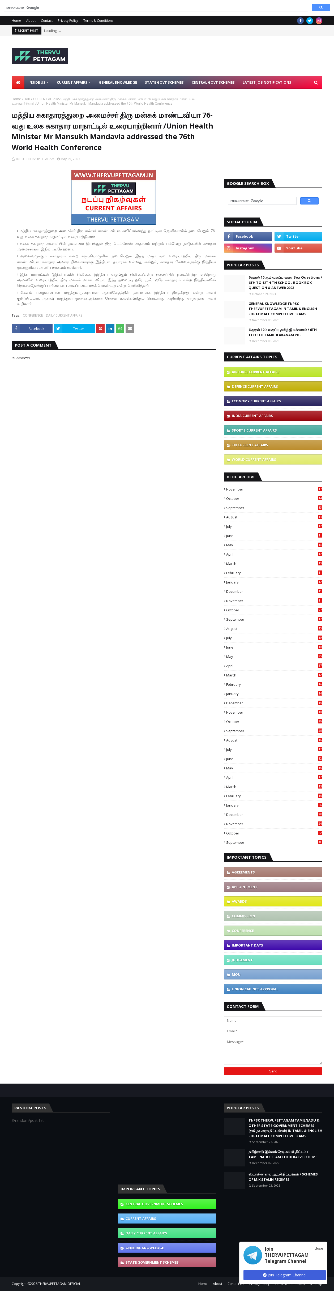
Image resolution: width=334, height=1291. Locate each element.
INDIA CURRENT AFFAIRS (252, 415)
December (274, 591)
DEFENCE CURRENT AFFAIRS (255, 386)
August (274, 517)
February (274, 572)
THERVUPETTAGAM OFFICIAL (59, 1283)
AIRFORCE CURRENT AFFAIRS (256, 371)
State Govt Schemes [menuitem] (164, 82)
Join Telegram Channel (284, 1274)
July (274, 526)
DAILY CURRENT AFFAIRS (42, 99)
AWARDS (239, 901)
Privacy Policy (68, 20)
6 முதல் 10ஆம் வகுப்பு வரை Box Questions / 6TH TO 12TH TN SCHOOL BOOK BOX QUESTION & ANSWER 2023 (285, 282)
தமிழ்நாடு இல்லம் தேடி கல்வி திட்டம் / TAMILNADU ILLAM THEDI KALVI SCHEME (283, 1154)
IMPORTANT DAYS (247, 945)
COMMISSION (243, 916)
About (31, 20)
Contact (47, 20)
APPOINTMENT (245, 886)
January (274, 582)
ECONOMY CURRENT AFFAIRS (256, 401)
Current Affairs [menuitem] (72, 82)
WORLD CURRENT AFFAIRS (254, 459)
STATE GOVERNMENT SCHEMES (152, 1262)
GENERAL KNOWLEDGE (145, 1247)
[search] (155, 7)
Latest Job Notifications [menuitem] (267, 82)
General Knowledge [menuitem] (118, 82)
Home (16, 20)
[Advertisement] (225, 56)
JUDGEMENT (242, 959)
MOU (236, 974)
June (274, 535)
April (274, 554)
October (274, 498)
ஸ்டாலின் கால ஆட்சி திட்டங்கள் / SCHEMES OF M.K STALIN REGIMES (283, 1177)
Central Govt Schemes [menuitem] (213, 82)
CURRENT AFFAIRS (141, 1218)
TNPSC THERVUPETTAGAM (34, 159)
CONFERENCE (33, 315)
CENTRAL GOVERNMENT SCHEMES (154, 1203)
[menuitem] (18, 82)
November (274, 489)
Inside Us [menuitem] (36, 82)
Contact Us (236, 1283)
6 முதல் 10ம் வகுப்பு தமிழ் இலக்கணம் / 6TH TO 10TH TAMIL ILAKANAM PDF (283, 332)
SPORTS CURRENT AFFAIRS (254, 430)
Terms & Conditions (98, 20)
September (274, 507)
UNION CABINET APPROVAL (255, 989)
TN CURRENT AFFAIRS (250, 444)
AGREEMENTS (243, 872)
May (274, 545)
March (274, 563)
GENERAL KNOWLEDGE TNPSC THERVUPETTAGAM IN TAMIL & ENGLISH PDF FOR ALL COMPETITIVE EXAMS (283, 308)
